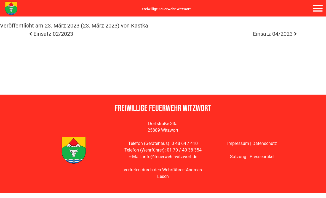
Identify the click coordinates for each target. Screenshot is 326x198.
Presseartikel (262, 156)
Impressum (238, 143)
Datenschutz (264, 143)
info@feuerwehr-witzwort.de (170, 156)
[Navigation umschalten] (317, 8)
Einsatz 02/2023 (51, 34)
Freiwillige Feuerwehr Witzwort (166, 9)
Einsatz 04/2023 (275, 34)
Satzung (238, 156)
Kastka (139, 25)
